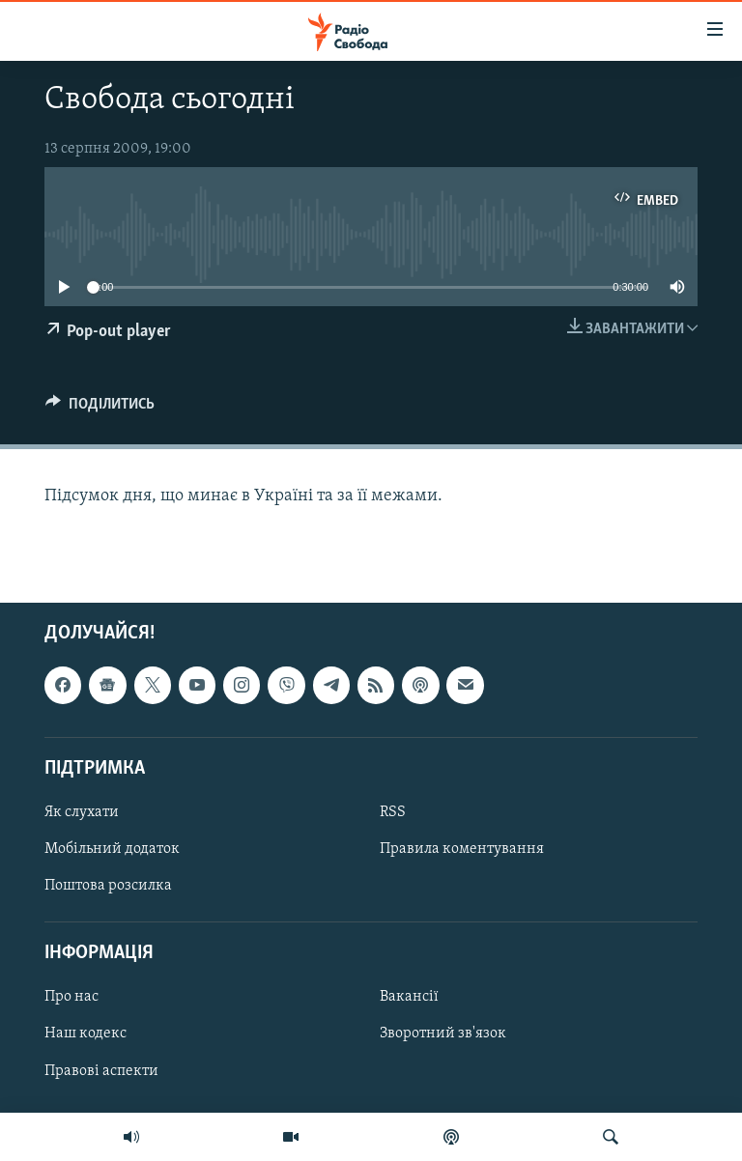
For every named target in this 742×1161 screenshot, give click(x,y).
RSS (393, 812)
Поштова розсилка (108, 885)
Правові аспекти (101, 1071)
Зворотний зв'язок (443, 1034)
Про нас (71, 997)
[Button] (100, 408)
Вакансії (409, 997)
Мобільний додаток (112, 849)
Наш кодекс (85, 1034)
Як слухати (81, 812)
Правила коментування (462, 849)
